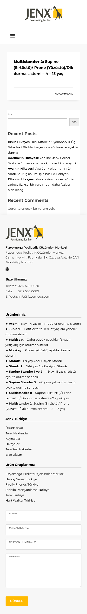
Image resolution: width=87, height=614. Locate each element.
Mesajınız (15, 556)
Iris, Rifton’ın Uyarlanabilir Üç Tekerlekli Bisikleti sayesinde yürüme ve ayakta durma (43, 147)
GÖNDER (16, 601)
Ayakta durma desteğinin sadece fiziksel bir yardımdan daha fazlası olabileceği (41, 184)
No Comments (64, 93)
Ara (10, 114)
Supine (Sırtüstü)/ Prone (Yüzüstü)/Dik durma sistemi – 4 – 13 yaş (43, 67)
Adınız (13, 513)
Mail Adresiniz (19, 527)
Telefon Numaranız (22, 542)
